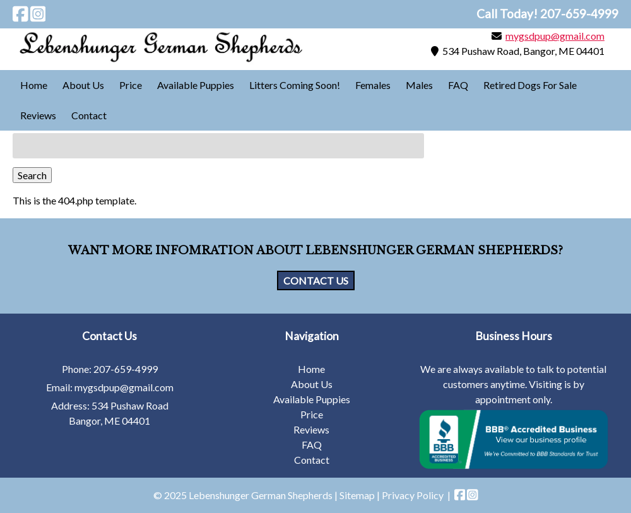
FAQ (458, 85)
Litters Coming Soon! (294, 85)
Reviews (38, 115)
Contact (89, 115)
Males (419, 85)
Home (33, 85)
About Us (83, 85)
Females (373, 85)
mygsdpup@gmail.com (554, 36)
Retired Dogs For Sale (530, 85)
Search (32, 175)
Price (130, 85)
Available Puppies (195, 85)
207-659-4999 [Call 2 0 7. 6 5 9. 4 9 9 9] (125, 369)
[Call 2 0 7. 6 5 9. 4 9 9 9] (579, 13)
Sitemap (357, 495)
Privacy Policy (413, 495)
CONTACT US (315, 280)
